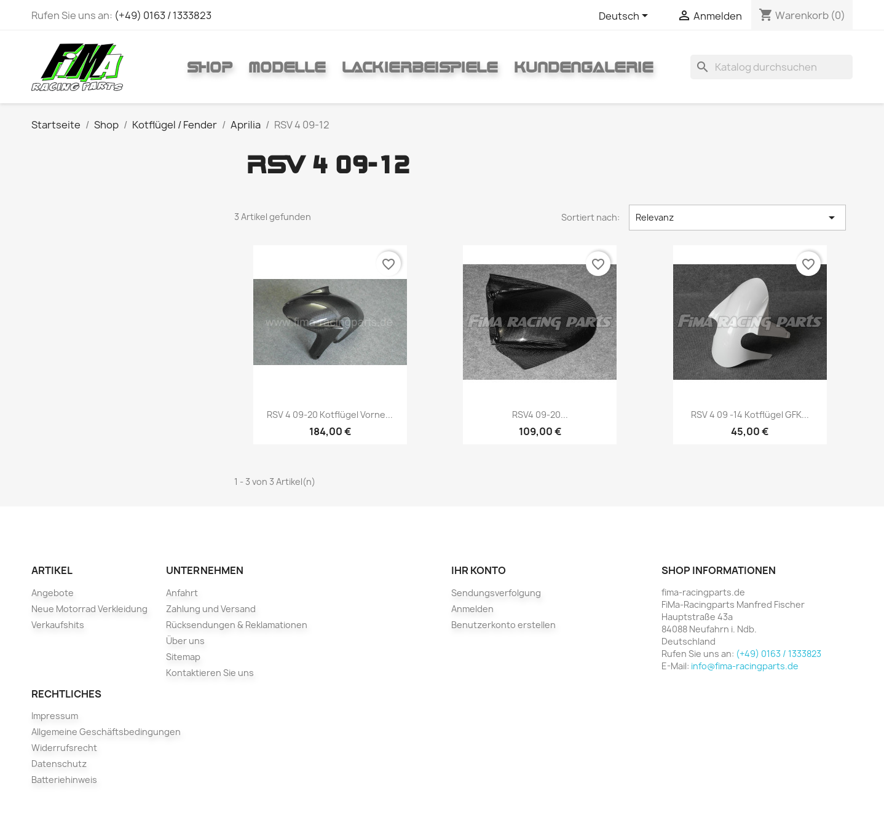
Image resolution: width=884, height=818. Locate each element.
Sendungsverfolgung (496, 593)
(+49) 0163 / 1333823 (162, 15)
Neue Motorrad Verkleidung (89, 609)
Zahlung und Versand (211, 609)
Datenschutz (59, 763)
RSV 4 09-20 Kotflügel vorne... (330, 414)
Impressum (54, 716)
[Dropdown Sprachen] (625, 16)
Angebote (52, 593)
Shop (209, 67)
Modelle (287, 67)
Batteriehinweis (64, 779)
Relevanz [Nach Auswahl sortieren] (737, 217)
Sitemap (183, 657)
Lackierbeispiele (420, 67)
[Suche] (771, 67)
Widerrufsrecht (64, 747)
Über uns (185, 641)
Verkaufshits (57, 625)
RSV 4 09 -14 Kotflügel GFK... (750, 414)
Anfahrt (182, 593)
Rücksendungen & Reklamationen (236, 625)
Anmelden (472, 609)
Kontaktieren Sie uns (210, 672)
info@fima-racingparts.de (745, 666)
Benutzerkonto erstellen (503, 625)
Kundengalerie (583, 67)
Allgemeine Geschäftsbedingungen (106, 731)
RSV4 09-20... (540, 414)
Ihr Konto (478, 570)
